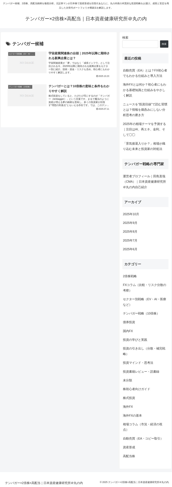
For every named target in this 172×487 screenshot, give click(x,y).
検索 (125, 37)
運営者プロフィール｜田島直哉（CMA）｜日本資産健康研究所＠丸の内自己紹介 (144, 182)
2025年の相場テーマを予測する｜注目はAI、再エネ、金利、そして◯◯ (144, 129)
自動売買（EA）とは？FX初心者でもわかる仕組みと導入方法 (145, 73)
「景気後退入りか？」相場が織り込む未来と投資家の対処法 (144, 146)
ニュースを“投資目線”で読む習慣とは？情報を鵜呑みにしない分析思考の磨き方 (145, 110)
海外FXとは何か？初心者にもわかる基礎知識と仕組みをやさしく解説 (144, 90)
